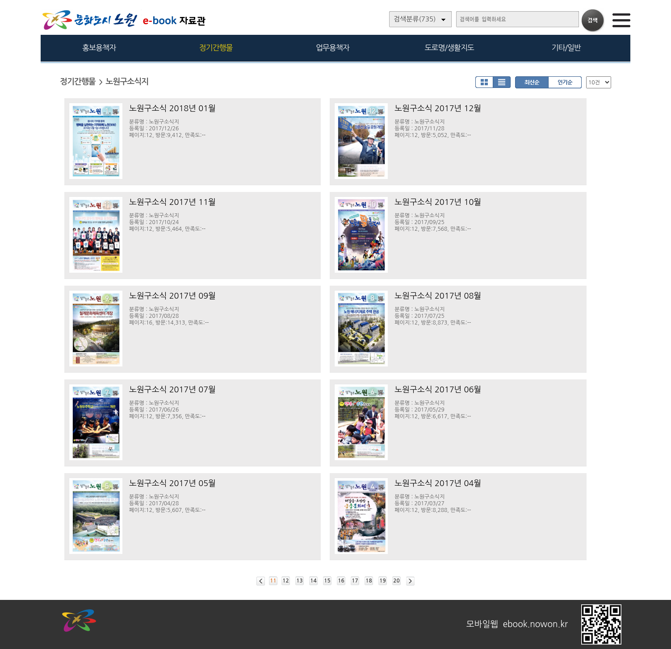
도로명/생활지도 (449, 47)
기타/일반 (565, 47)
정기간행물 (216, 47)
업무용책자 (332, 47)
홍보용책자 (99, 47)
